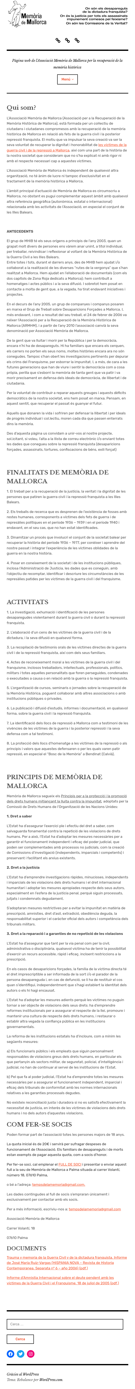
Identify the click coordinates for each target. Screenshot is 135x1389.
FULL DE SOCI (69, 1164)
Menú (65, 79)
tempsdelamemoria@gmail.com (95, 1209)
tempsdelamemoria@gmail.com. (58, 1184)
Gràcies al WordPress (23, 1374)
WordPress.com (50, 1380)
